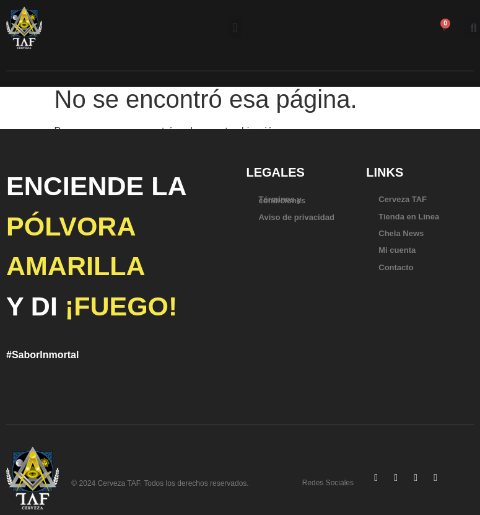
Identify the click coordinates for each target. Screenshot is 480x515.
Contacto (395, 267)
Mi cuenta (397, 250)
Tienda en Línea (408, 216)
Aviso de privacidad (296, 217)
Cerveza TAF (402, 199)
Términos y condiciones (282, 200)
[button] (234, 27)
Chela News (401, 233)
